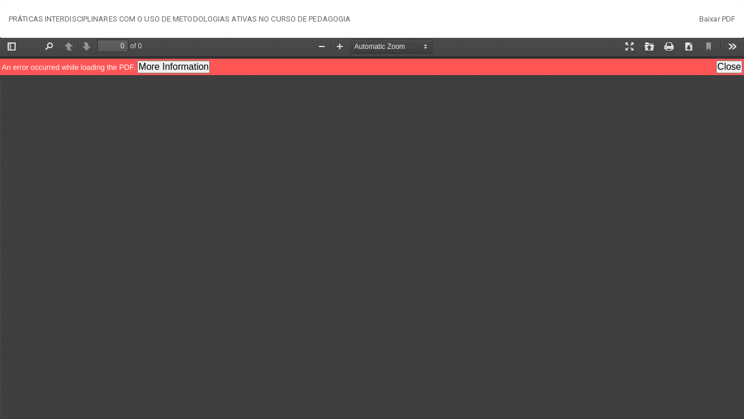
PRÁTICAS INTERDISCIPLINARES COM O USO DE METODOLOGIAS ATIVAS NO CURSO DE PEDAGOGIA (179, 19)
